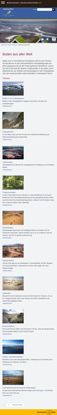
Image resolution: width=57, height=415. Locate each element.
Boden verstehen (12, 45)
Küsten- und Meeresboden (12, 357)
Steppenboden (8, 260)
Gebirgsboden (7, 132)
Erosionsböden (8, 326)
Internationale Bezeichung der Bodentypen (18, 388)
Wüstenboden (7, 228)
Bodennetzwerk (13, 3)
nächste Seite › (17, 405)
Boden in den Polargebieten (13, 98)
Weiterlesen (7, 106)
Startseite (3, 45)
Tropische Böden (9, 192)
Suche (35, 9)
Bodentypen (47, 195)
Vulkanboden (7, 162)
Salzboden (6, 293)
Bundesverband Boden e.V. (31, 3)
